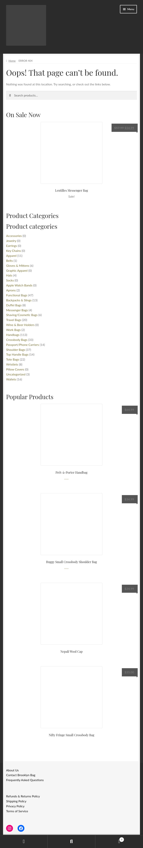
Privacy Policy (15, 806)
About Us (12, 770)
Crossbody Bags (16, 339)
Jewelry (11, 240)
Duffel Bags (14, 305)
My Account (24, 841)
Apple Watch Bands (19, 285)
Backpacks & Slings (18, 300)
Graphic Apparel (17, 270)
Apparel (11, 255)
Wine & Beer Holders (20, 325)
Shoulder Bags (15, 349)
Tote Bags (12, 359)
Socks (10, 280)
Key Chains (13, 250)
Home (12, 60)
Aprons (11, 290)
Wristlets (12, 364)
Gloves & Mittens (17, 265)
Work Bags (13, 330)
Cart (109, 839)
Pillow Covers (15, 369)
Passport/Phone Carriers (22, 344)
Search (71, 841)
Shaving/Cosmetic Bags (22, 315)
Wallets (11, 379)
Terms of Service (17, 811)
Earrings (11, 245)
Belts (9, 260)
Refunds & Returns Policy (23, 796)
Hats (9, 275)
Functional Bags (16, 295)
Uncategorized (16, 374)
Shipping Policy (16, 801)
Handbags (12, 334)
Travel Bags (13, 320)
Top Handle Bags (17, 354)
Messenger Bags (17, 310)
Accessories (14, 236)
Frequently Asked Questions (25, 780)
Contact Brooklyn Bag (20, 775)
